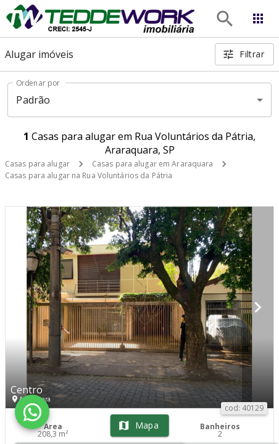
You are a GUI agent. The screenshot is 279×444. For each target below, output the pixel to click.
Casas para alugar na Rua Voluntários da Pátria (88, 175)
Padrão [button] (33, 100)
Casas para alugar (37, 163)
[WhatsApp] (32, 412)
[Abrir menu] (258, 18)
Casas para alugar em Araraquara (153, 163)
